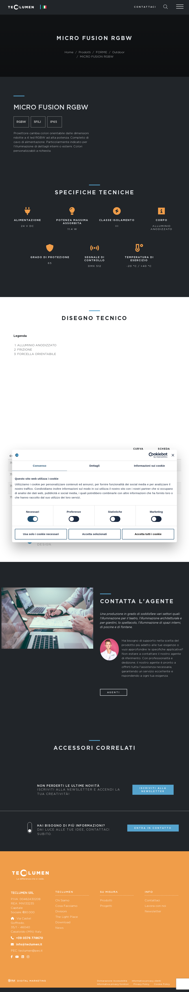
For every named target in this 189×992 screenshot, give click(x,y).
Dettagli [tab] (94, 465)
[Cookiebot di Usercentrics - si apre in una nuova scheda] (151, 455)
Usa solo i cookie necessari (41, 534)
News (59, 927)
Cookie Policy (162, 984)
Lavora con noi (155, 905)
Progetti (106, 905)
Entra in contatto (153, 828)
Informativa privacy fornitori (113, 984)
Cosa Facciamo (66, 905)
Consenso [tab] (39, 465)
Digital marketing (27, 981)
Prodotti (106, 900)
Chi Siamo (62, 900)
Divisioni (61, 911)
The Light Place (66, 916)
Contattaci (145, 7)
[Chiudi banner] (173, 455)
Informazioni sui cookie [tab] (149, 465)
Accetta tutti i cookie (148, 534)
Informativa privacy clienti (146, 981)
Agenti (113, 692)
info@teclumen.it (29, 944)
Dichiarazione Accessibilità (112, 981)
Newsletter (153, 911)
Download (62, 922)
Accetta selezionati (94, 534)
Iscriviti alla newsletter (153, 789)
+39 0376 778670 (29, 938)
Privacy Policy (141, 984)
